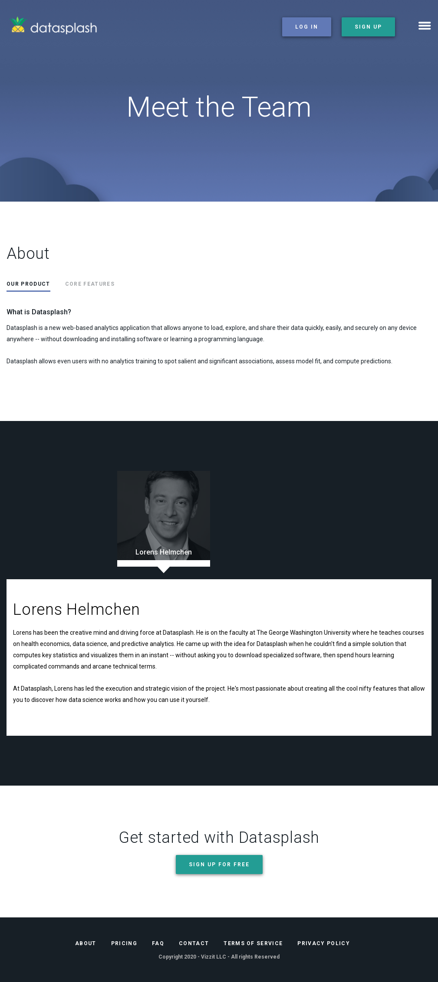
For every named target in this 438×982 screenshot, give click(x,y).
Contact (194, 943)
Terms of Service (253, 943)
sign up (368, 27)
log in (306, 27)
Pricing (124, 943)
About (85, 943)
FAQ (158, 943)
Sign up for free (219, 864)
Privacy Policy (323, 943)
